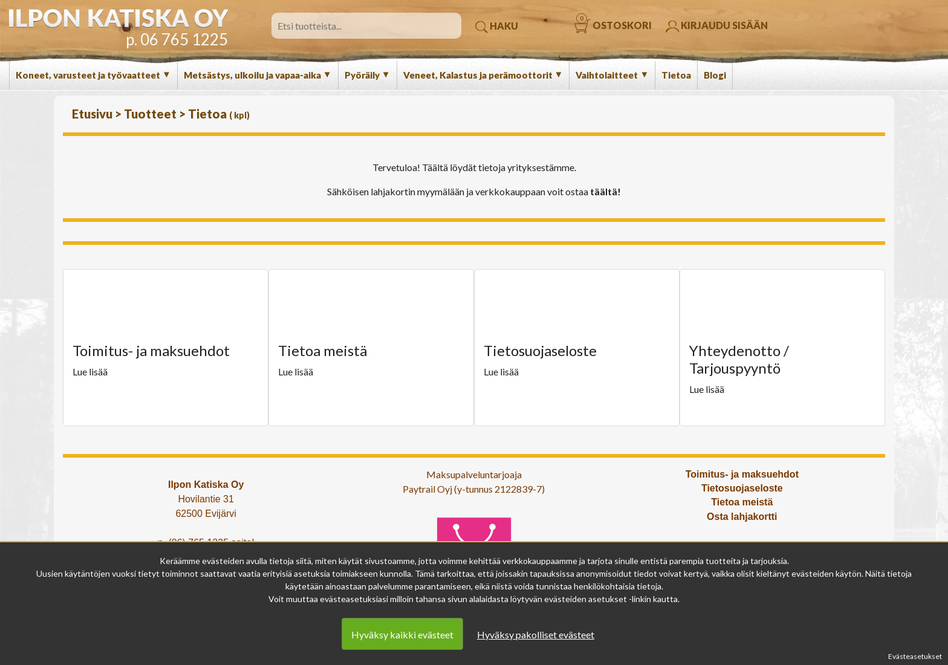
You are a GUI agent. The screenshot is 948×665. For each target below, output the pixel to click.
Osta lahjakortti (742, 516)
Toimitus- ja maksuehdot (742, 474)
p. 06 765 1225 (177, 39)
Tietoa (676, 75)
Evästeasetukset (915, 656)
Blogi (715, 75)
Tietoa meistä (742, 502)
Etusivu (93, 113)
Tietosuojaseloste (742, 488)
